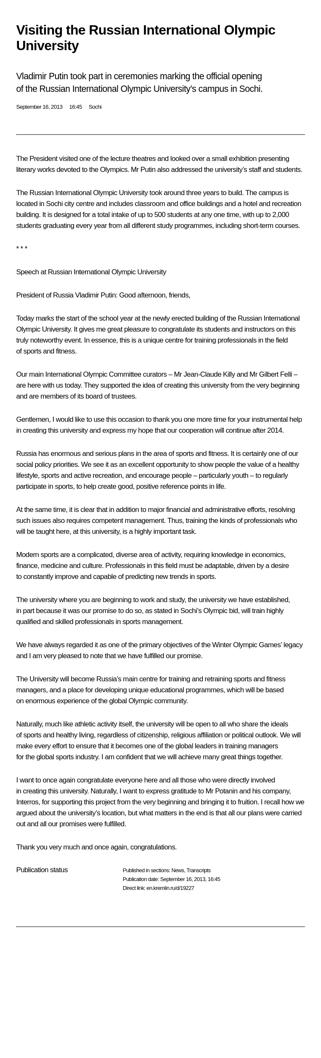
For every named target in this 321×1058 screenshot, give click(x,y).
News (177, 870)
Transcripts (198, 870)
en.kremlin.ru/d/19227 (170, 888)
